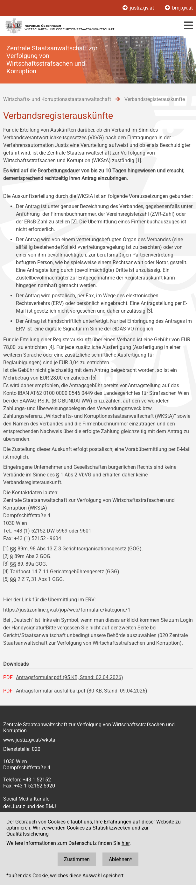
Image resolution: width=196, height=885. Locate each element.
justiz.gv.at (138, 8)
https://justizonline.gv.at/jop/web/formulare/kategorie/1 (66, 610)
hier (126, 843)
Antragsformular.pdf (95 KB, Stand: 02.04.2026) (69, 677)
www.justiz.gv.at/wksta (29, 740)
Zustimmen (77, 859)
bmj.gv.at (179, 8)
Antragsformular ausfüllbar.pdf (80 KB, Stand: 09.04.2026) (81, 691)
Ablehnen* (120, 859)
